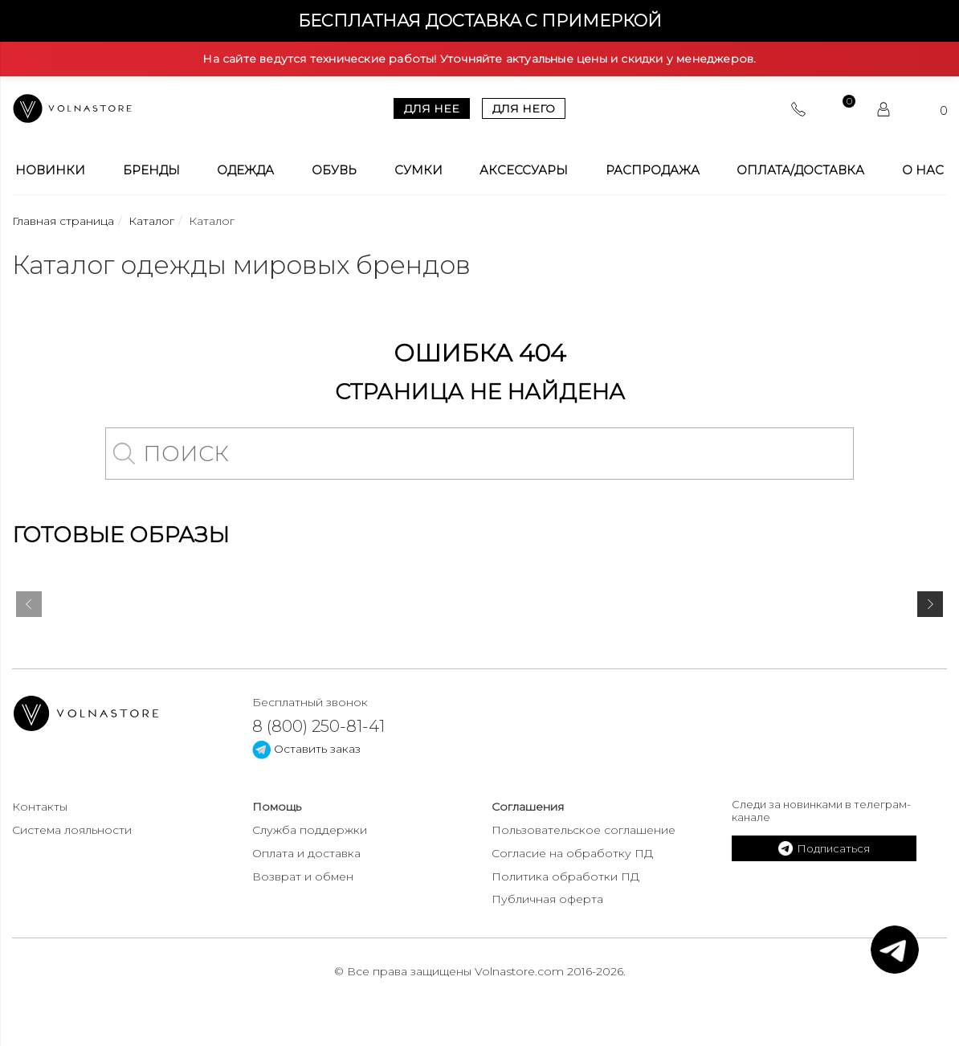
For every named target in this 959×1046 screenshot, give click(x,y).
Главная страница (63, 221)
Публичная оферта (547, 899)
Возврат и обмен (302, 876)
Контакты (39, 806)
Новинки (50, 170)
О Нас (923, 170)
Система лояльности (72, 830)
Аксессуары (524, 170)
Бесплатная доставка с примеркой (480, 20)
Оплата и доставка (306, 853)
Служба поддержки (309, 830)
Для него (523, 108)
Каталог (151, 221)
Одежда (245, 170)
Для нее (431, 108)
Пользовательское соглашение (583, 830)
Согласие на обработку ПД (572, 853)
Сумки (418, 170)
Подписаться (824, 848)
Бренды (151, 170)
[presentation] (29, 607)
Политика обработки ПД (565, 876)
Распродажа (653, 170)
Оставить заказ (306, 749)
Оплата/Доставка (800, 170)
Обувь (334, 170)
